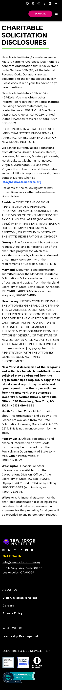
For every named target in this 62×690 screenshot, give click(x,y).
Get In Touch (11, 556)
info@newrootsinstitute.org (21, 562)
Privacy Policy (12, 613)
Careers (8, 605)
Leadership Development (20, 636)
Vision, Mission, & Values (19, 598)
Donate (40, 13)
